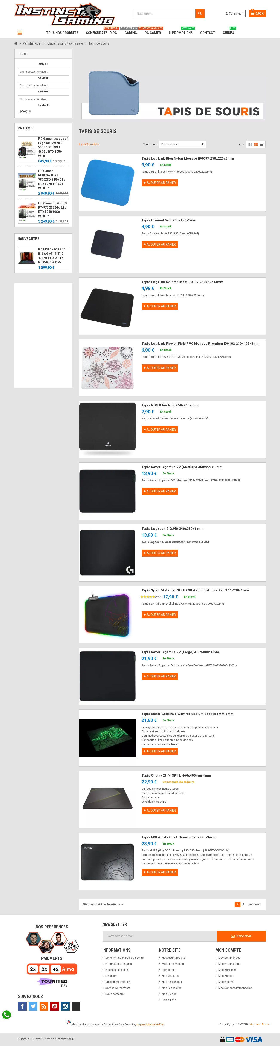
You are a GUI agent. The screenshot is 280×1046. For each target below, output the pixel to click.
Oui (26, 111)
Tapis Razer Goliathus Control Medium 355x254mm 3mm (188, 714)
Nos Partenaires (171, 987)
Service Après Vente (117, 987)
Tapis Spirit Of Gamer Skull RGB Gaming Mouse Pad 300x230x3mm (195, 590)
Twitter (33, 1006)
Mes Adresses (227, 969)
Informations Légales (118, 963)
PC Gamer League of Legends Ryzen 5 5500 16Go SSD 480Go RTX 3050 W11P (53, 147)
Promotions (169, 969)
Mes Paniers (225, 981)
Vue (241, 144)
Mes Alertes (225, 975)
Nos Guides (169, 993)
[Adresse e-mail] (160, 936)
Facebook (22, 1006)
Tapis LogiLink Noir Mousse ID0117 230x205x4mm (182, 282)
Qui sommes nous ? (117, 981)
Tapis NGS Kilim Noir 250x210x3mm (171, 405)
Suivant (255, 904)
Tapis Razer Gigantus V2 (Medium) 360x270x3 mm (182, 467)
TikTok (76, 1006)
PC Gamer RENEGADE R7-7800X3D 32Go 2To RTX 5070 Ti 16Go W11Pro (51, 179)
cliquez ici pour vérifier (150, 1024)
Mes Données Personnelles (235, 987)
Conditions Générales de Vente (124, 957)
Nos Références (172, 981)
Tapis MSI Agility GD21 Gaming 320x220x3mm (178, 837)
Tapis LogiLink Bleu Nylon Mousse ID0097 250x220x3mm (188, 158)
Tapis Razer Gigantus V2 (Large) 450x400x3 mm (180, 652)
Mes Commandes (229, 957)
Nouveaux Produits (173, 957)
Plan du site (169, 999)
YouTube (54, 1006)
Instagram (65, 1006)
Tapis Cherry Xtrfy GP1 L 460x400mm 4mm (176, 775)
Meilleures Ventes (173, 963)
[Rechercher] (169, 13)
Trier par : (150, 144)
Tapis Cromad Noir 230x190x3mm (169, 220)
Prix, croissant (170, 144)
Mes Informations (229, 963)
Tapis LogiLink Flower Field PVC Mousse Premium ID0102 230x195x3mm (201, 344)
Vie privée (255, 1024)
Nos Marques (170, 975)
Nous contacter (114, 993)
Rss (44, 1006)
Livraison (110, 975)
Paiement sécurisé (116, 969)
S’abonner (241, 936)
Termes (265, 1024)
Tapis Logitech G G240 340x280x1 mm (173, 529)
